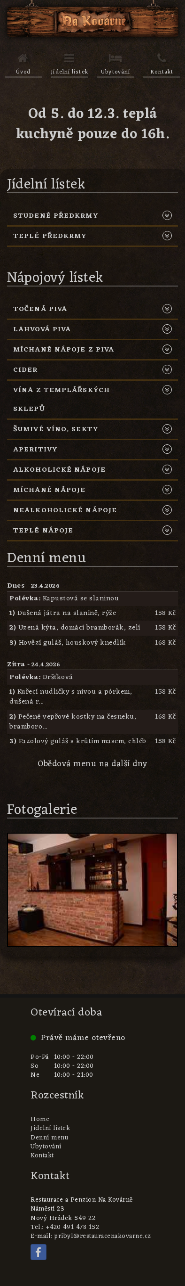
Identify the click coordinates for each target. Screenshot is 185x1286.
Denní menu (49, 1138)
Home (40, 1119)
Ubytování (46, 1147)
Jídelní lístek (50, 1128)
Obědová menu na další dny (92, 764)
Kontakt (42, 1156)
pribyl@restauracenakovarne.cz (102, 1236)
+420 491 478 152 (72, 1227)
